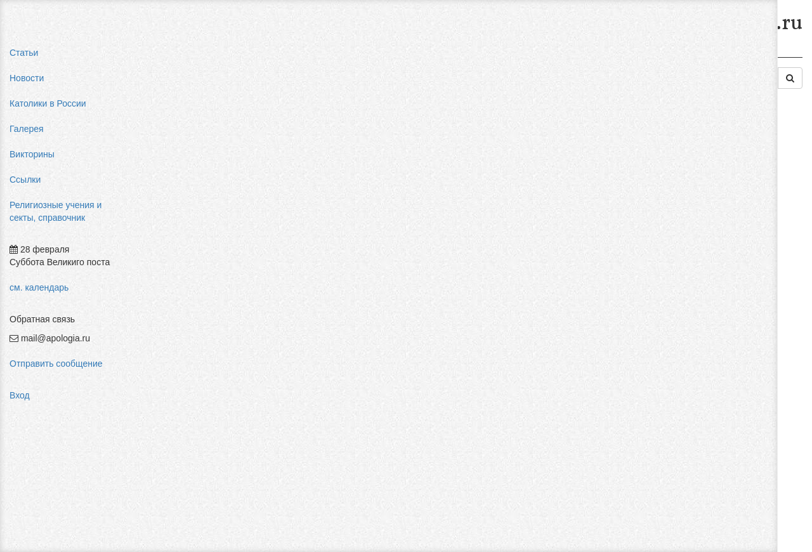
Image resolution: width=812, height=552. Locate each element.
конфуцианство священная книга (718, 241)
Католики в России (48, 103)
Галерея (27, 129)
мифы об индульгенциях (700, 165)
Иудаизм (426, 56)
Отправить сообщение (56, 363)
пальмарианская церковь (702, 216)
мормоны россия (684, 228)
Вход (20, 395)
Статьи (24, 53)
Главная (163, 56)
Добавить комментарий (193, 442)
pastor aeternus (681, 152)
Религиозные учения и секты (252, 56)
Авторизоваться (598, 428)
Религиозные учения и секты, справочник (56, 211)
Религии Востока (360, 56)
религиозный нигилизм (697, 254)
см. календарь (39, 287)
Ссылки (25, 179)
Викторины (32, 154)
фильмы (667, 304)
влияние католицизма (695, 178)
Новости (27, 78)
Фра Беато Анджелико (696, 292)
